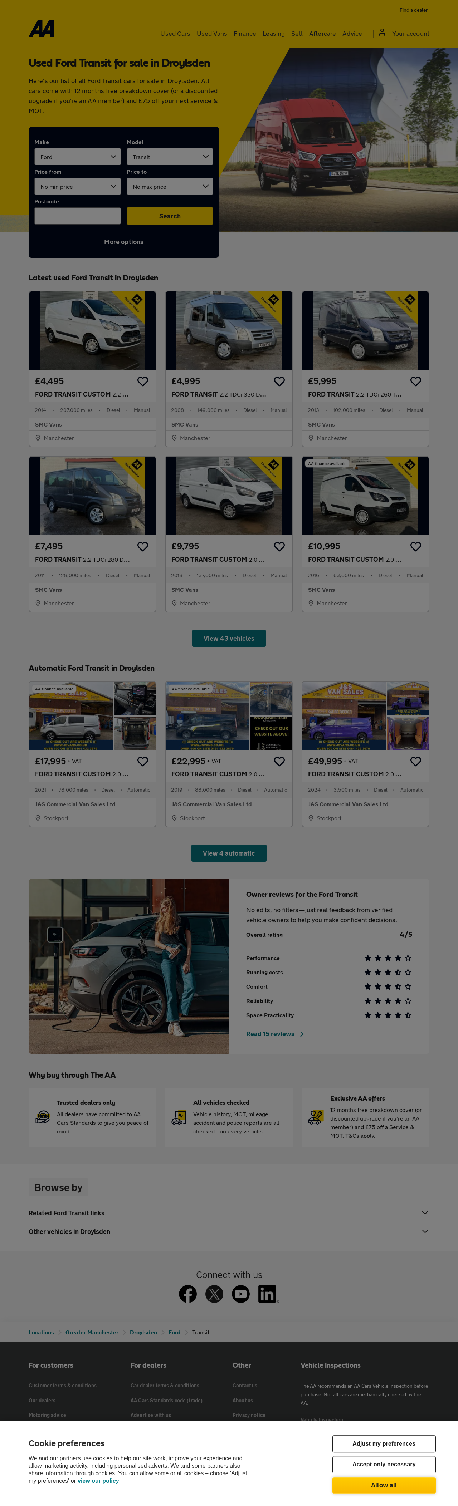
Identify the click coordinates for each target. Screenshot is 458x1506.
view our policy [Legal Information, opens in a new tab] (98, 1481)
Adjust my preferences (383, 1444)
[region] (229, 1463)
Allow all (384, 1485)
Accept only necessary (384, 1465)
